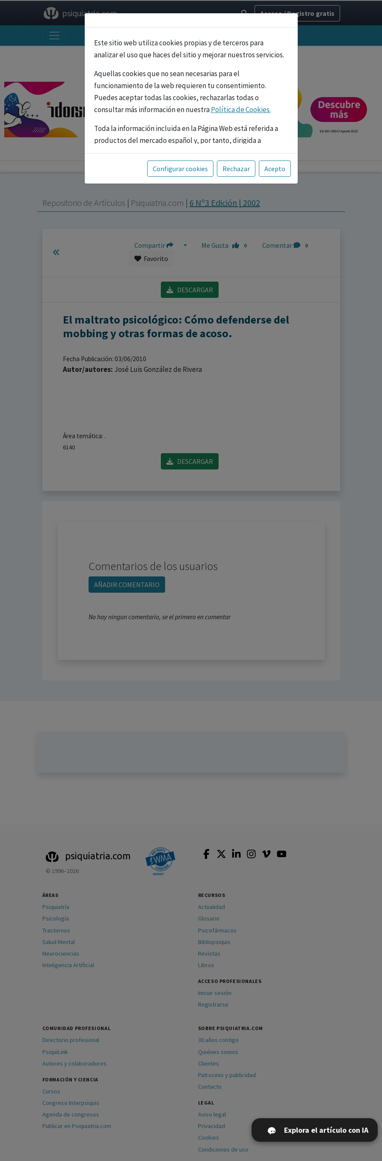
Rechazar (236, 168)
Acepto (274, 168)
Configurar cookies (180, 168)
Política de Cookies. (241, 109)
